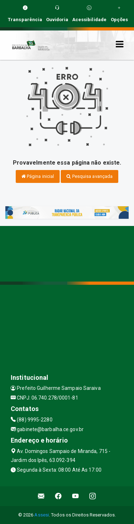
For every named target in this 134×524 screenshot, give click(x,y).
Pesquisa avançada (89, 176)
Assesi (41, 515)
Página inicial (37, 176)
